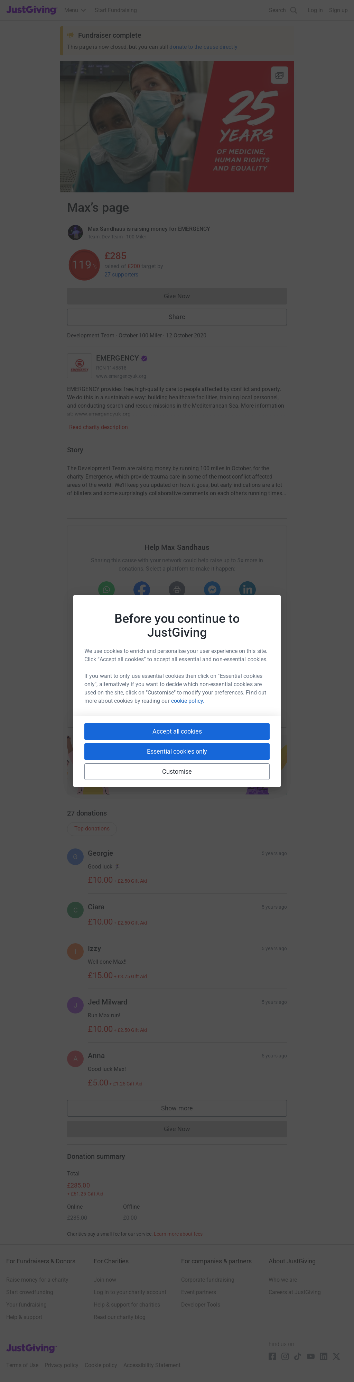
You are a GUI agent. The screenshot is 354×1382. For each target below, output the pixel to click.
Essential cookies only (177, 751)
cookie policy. (187, 701)
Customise (177, 771)
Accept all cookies (177, 731)
